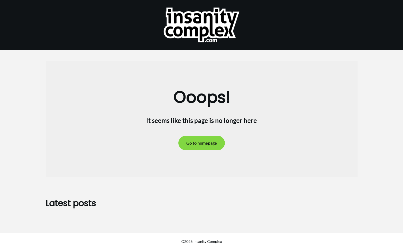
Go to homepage (201, 142)
